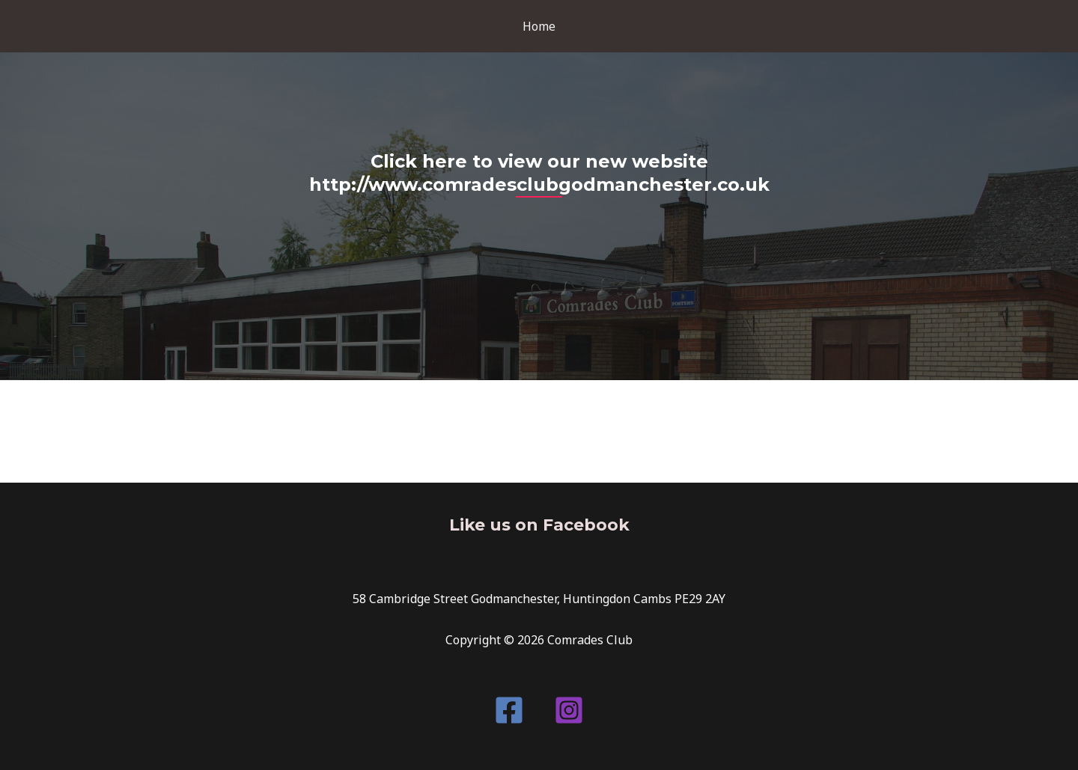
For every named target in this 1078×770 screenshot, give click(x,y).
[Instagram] (569, 710)
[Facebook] (509, 710)
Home (539, 26)
